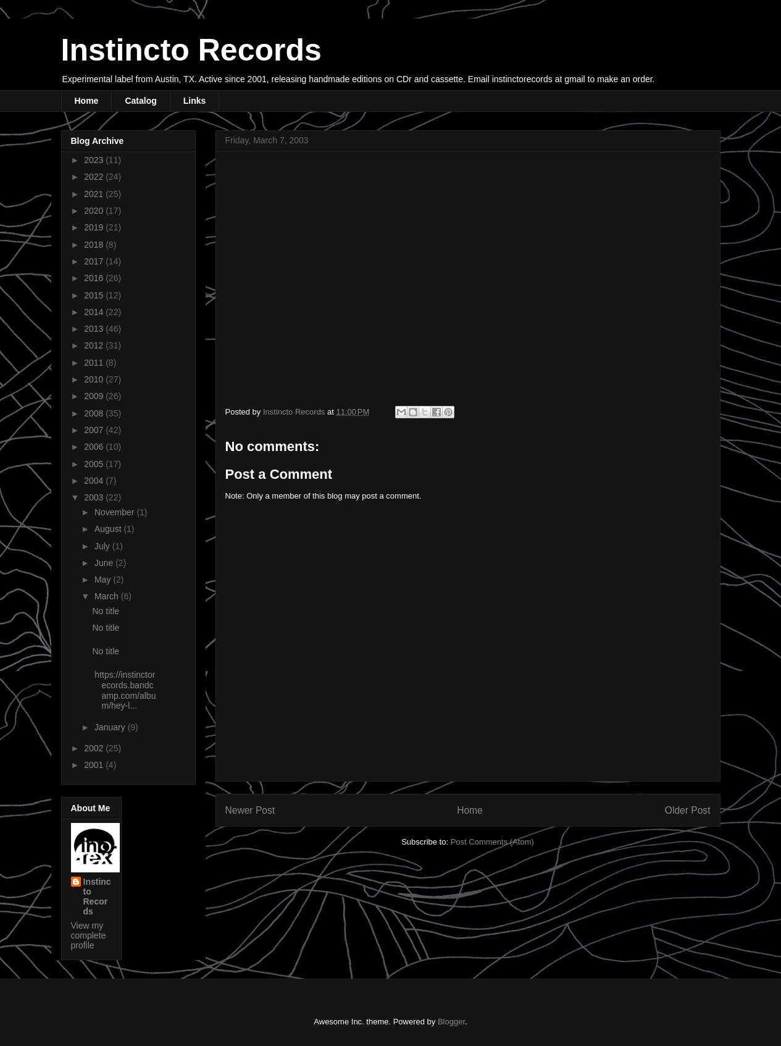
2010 (95, 379)
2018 (95, 245)
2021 (95, 194)
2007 (95, 430)
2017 (95, 261)
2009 (95, 396)
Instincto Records (191, 50)
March (107, 596)
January (111, 727)
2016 (95, 278)
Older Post (688, 810)
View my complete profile (88, 935)
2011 (95, 363)
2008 (95, 413)
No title (105, 611)
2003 (95, 497)
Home (87, 101)
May (103, 579)
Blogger (451, 1021)
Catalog (140, 101)
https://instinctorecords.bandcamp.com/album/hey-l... (124, 690)
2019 (95, 227)
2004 (95, 481)
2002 (95, 748)
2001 (95, 765)
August (108, 529)
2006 (95, 447)
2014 (95, 312)
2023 (95, 160)
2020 (95, 211)
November (115, 512)
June (104, 563)
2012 (95, 345)
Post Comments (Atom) (492, 841)
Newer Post (250, 810)
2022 (95, 177)
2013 (95, 329)
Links (194, 101)
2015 (95, 295)
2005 (95, 464)
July (103, 546)
